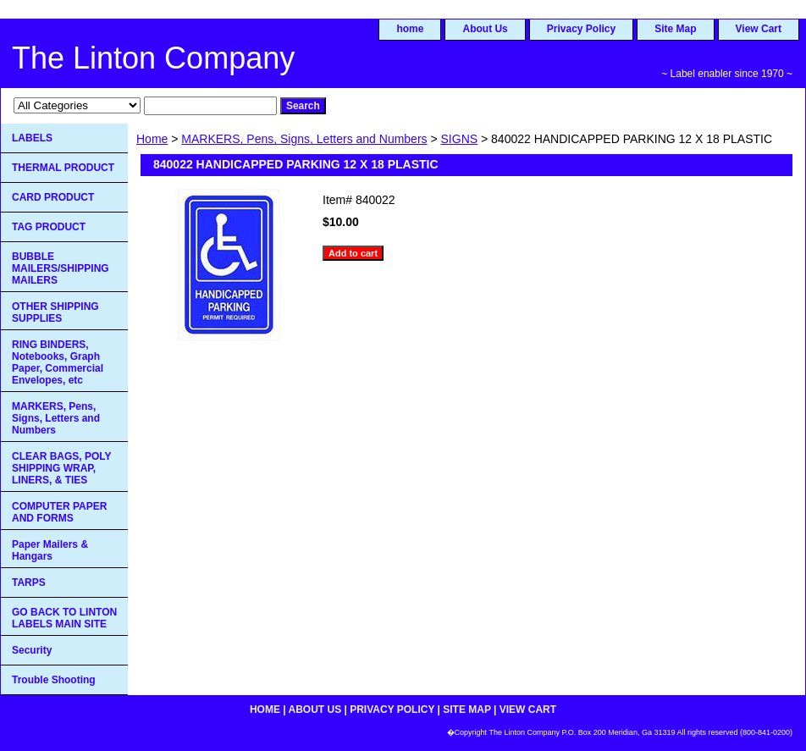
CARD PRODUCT (53, 197)
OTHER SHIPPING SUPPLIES (55, 312)
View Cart (758, 29)
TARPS (29, 582)
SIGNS (459, 139)
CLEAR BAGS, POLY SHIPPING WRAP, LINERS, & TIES (62, 468)
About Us (484, 29)
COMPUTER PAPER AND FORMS (59, 512)
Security (32, 650)
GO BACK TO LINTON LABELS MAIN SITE (64, 618)
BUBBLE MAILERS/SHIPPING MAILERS (60, 268)
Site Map (675, 29)
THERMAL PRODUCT (63, 168)
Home (152, 139)
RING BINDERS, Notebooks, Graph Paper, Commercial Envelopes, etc (57, 362)
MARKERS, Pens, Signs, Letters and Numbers (304, 139)
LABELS (32, 138)
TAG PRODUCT (49, 227)
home (409, 29)
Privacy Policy (581, 29)
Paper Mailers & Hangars (50, 550)
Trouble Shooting (54, 680)
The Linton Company (153, 58)
